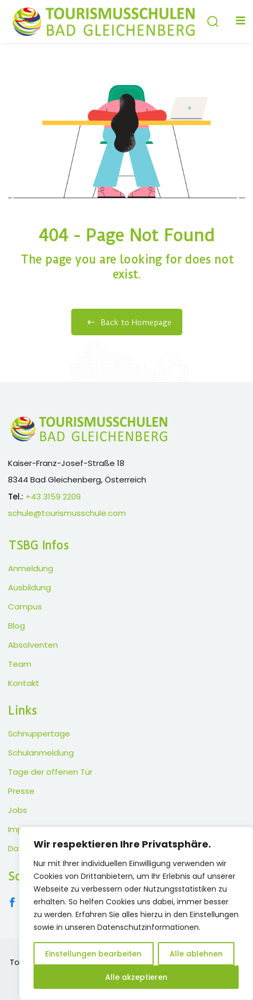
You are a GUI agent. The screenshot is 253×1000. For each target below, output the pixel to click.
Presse (21, 790)
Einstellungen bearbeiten (93, 953)
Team (19, 664)
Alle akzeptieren (136, 977)
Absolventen (33, 644)
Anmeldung (30, 568)
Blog (16, 625)
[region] (136, 913)
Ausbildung (29, 587)
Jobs (17, 810)
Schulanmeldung (41, 752)
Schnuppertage (39, 733)
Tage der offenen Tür (50, 771)
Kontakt (23, 683)
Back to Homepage (127, 322)
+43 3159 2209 (53, 496)
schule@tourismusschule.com (67, 513)
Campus (25, 606)
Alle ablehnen (196, 953)
